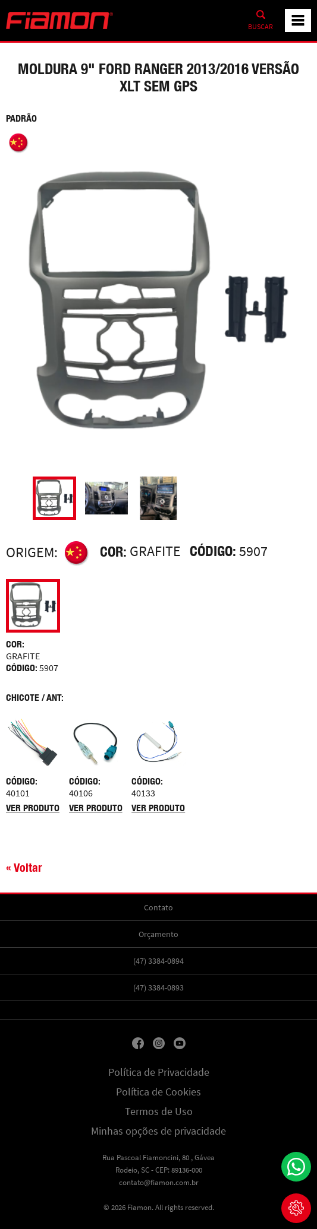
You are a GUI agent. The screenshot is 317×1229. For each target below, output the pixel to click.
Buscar (260, 26)
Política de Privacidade (158, 1072)
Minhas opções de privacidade (158, 1131)
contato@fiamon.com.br (159, 1182)
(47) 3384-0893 (158, 987)
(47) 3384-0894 (158, 960)
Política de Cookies (158, 1092)
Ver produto (32, 808)
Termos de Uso (159, 1111)
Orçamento (158, 934)
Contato (158, 907)
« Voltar (24, 867)
